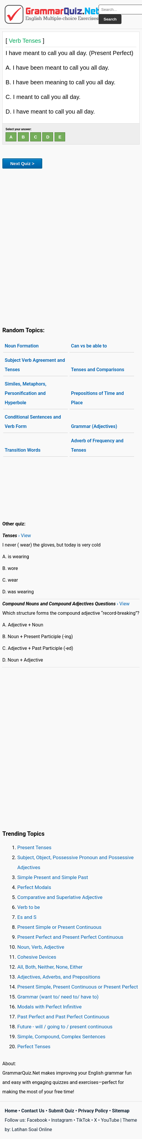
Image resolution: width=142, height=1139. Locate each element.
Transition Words (22, 450)
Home (11, 1111)
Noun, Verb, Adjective (40, 947)
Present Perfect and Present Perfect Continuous (70, 937)
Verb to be (28, 907)
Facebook (37, 1120)
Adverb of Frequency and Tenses (97, 445)
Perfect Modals (34, 887)
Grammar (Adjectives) (94, 426)
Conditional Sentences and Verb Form (33, 421)
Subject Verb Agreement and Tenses (35, 364)
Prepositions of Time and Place (97, 397)
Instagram (61, 1120)
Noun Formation (22, 346)
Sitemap (121, 1111)
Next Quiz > (22, 163)
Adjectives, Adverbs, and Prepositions (58, 977)
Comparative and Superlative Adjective (59, 897)
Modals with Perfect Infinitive (49, 1007)
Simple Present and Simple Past (52, 877)
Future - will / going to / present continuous (64, 1027)
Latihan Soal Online (32, 1129)
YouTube (110, 1120)
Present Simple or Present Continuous (59, 927)
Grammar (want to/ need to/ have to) (58, 997)
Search (110, 19)
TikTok (83, 1120)
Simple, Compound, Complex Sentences (61, 1036)
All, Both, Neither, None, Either (50, 967)
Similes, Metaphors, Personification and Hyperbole (25, 393)
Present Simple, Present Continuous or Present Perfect (77, 987)
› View (24, 535)
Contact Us (33, 1111)
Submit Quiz (61, 1111)
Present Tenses (34, 847)
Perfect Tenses (33, 1046)
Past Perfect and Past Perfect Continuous (63, 1017)
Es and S (26, 917)
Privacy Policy (93, 1111)
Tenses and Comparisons (97, 369)
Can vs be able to (89, 346)
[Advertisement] (71, 246)
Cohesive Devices (36, 957)
